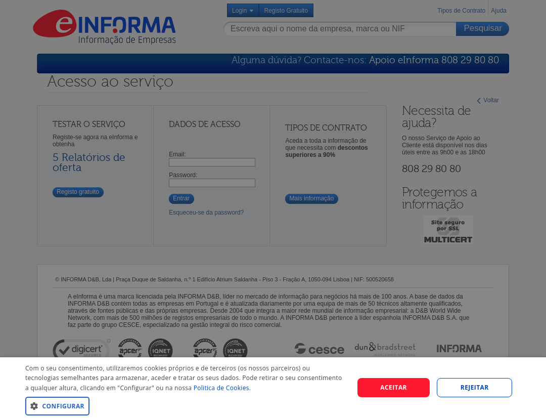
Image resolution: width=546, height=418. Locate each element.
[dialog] (273, 387)
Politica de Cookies (221, 388)
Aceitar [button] (393, 387)
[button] (184, 405)
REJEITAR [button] (475, 387)
